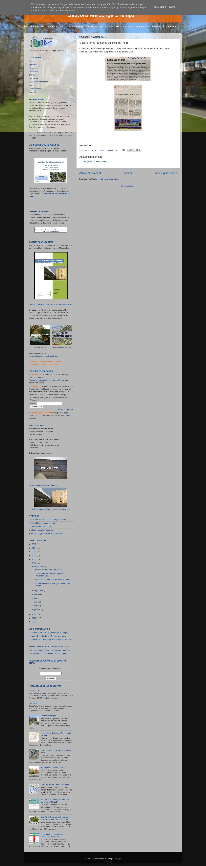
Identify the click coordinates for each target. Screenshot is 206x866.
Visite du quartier (40, 347)
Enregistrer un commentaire (95, 162)
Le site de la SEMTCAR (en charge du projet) (48, 633)
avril (36, 606)
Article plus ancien (166, 173)
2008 (34, 618)
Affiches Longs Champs (62, 347)
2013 (34, 552)
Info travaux (34, 690)
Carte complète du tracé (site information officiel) (50, 639)
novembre (39, 566)
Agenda (32, 92)
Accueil (127, 173)
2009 (34, 614)
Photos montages (48, 716)
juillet (36, 594)
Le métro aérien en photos (40, 526)
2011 (34, 559)
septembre (39, 590)
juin (36, 598)
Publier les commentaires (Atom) (105, 179)
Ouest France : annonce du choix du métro (52, 580)
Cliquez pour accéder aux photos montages (51, 509)
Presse (93, 150)
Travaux (32, 75)
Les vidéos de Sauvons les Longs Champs (47, 520)
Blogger (118, 859)
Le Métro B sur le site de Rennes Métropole (47, 636)
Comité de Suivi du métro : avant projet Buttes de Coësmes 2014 (55, 818)
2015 (34, 544)
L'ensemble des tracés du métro (43, 523)
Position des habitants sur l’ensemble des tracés (51, 304)
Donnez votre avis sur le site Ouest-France (47, 654)
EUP (31, 85)
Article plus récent (90, 173)
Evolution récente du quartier (41, 530)
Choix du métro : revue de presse (48, 570)
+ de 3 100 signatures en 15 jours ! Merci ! (47, 533)
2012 (34, 555)
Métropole (33, 68)
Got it (172, 7)
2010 (34, 563)
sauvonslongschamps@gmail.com (44, 356)
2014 (34, 548)
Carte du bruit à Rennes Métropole (56, 785)
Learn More (159, 7)
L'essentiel (33, 71)
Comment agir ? (36, 703)
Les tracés (33, 78)
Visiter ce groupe (65, 409)
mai (36, 602)
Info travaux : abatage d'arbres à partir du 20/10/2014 (55, 801)
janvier (37, 609)
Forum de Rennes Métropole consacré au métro (49, 650)
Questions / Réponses (38, 82)
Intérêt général (35, 89)
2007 (34, 622)
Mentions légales (128, 186)
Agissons (33, 65)
